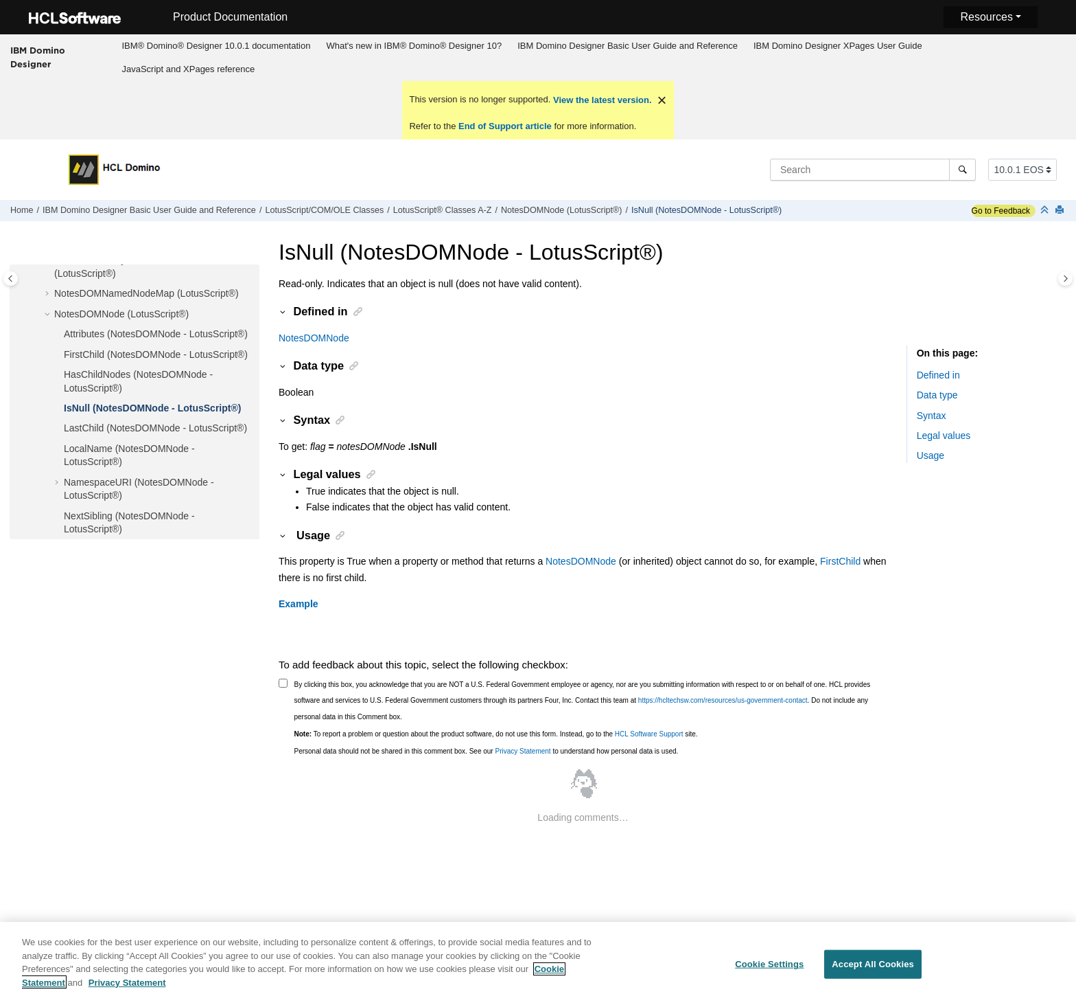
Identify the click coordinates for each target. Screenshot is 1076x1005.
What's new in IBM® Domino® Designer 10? (414, 46)
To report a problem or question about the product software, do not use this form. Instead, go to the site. (496, 734)
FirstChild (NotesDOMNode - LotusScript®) (156, 354)
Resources (986, 17)
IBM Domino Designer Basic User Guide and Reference (627, 46)
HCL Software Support (649, 734)
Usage (930, 455)
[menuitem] (216, 46)
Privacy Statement (522, 751)
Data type (937, 394)
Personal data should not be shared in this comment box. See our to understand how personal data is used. (486, 751)
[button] (48, 294)
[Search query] (873, 170)
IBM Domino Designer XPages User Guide (837, 46)
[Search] (962, 170)
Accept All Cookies (873, 969)
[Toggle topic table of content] (1065, 278)
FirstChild (840, 561)
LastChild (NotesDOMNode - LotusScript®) (155, 427)
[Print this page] (1061, 210)
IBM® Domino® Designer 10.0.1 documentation (215, 46)
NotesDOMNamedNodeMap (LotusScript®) (146, 293)
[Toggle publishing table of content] (10, 278)
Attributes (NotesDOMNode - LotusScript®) (156, 333)
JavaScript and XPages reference (188, 69)
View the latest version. (600, 100)
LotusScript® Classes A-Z (442, 210)
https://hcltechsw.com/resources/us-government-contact (723, 700)
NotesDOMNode (314, 337)
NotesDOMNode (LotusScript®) (561, 210)
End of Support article (505, 126)
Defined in (938, 375)
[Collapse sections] (1046, 210)
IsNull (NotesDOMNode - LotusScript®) (706, 210)
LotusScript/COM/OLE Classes (324, 210)
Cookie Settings (769, 969)
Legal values (944, 435)
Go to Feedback (1001, 211)
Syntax (931, 415)
